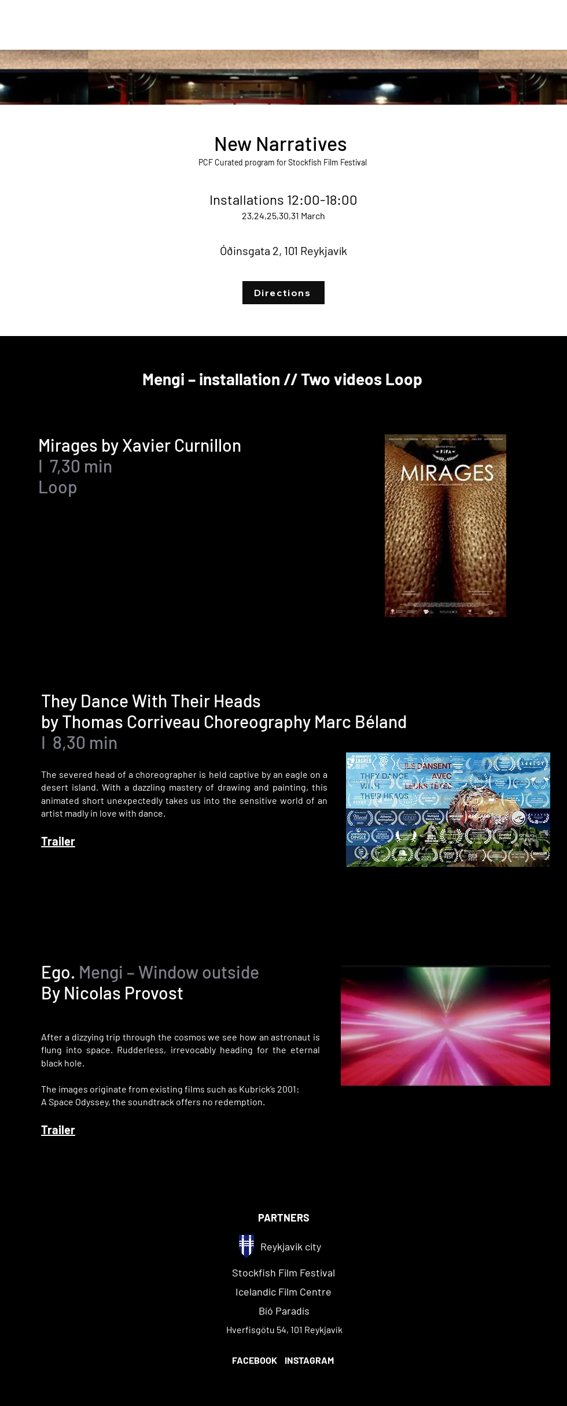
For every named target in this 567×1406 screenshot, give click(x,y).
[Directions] (283, 292)
